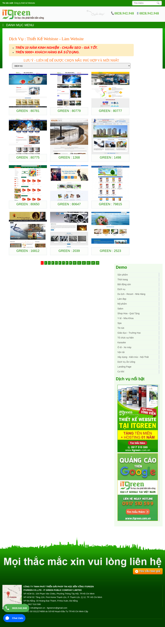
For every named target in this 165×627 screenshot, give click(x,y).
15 (97, 263)
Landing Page (124, 366)
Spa (119, 323)
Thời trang (122, 279)
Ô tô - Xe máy (124, 347)
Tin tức (120, 328)
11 (79, 263)
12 (83, 263)
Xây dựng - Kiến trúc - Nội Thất (133, 357)
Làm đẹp (121, 299)
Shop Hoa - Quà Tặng (128, 313)
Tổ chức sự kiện (125, 337)
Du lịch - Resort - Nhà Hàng (131, 294)
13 (88, 263)
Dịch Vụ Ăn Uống (126, 362)
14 (93, 263)
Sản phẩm (122, 274)
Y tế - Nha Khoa (125, 318)
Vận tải (121, 352)
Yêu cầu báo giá (149, 571)
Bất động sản (124, 284)
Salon (120, 308)
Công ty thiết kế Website (24, 3)
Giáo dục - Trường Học (129, 333)
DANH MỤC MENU (18, 25)
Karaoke (121, 342)
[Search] (146, 3)
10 (74, 263)
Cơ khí (120, 371)
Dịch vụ (121, 289)
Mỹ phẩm (122, 303)
